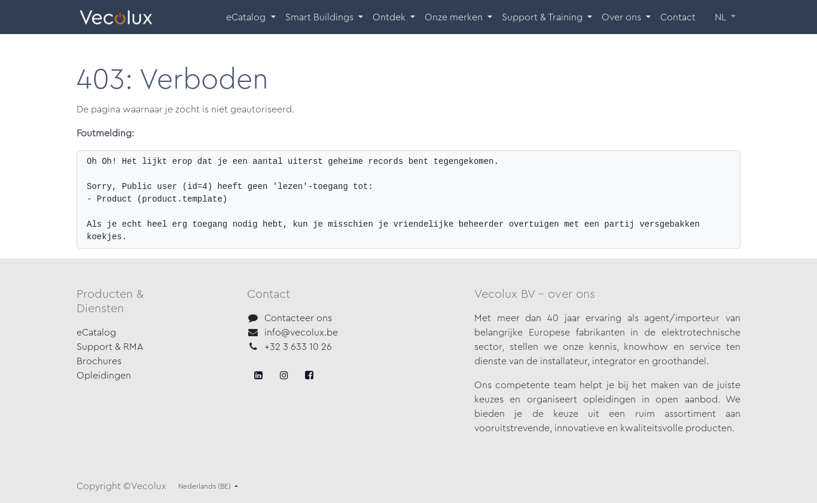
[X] (284, 375)
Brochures (99, 361)
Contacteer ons (298, 318)
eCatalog (96, 332)
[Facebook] (258, 375)
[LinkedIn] (309, 375)
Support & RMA (110, 347)
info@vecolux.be (301, 332)
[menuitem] (250, 17)
